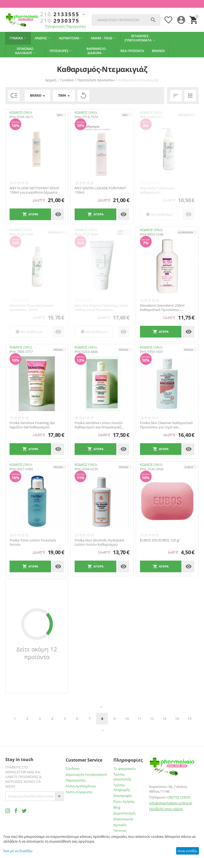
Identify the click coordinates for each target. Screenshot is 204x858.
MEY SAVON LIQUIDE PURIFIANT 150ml (100, 190)
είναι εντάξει (187, 850)
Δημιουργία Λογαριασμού (86, 774)
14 (177, 718)
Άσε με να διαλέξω (17, 850)
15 (189, 718)
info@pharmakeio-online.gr (170, 803)
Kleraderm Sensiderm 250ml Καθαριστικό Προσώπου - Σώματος (162, 308)
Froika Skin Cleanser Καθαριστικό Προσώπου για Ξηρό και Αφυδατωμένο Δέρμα (166, 425)
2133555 (59, 14)
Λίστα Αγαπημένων (81, 786)
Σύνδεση (72, 768)
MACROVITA (185, 115)
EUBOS (189, 467)
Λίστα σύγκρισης (79, 791)
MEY (60, 115)
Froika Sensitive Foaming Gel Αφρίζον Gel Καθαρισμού (32, 425)
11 (139, 718)
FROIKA (58, 350)
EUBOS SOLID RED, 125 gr (160, 540)
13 (164, 718)
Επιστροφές (122, 795)
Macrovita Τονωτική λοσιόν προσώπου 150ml (31, 308)
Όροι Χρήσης (124, 801)
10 (127, 718)
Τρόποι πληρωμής (121, 787)
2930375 (59, 21)
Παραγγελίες (76, 780)
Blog (116, 807)
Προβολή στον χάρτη (166, 808)
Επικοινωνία (123, 819)
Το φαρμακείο (124, 768)
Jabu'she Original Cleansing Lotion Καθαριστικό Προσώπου (101, 308)
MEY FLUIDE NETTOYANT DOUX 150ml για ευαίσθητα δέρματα (34, 190)
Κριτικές (119, 824)
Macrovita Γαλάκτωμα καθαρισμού (157, 190)
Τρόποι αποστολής (122, 777)
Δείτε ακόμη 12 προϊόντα (36, 653)
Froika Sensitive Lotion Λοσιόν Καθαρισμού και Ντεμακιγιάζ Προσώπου (99, 425)
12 (152, 718)
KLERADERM (185, 232)
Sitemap (119, 830)
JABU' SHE (120, 232)
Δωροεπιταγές (124, 813)
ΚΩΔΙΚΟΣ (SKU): (21, 112)
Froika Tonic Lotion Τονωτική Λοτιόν (33, 542)
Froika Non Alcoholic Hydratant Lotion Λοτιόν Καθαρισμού (99, 542)
